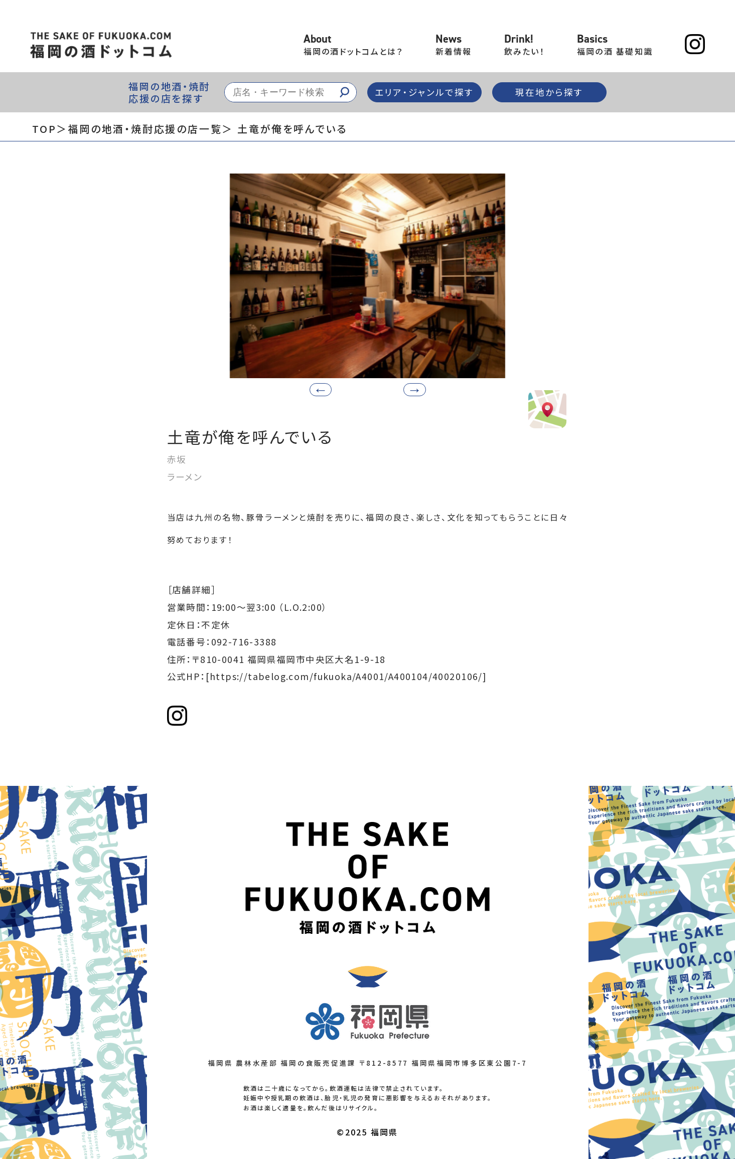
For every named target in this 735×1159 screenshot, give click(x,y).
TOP (44, 128)
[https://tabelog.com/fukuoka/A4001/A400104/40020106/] (346, 676)
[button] (414, 389)
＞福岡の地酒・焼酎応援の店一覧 (139, 128)
